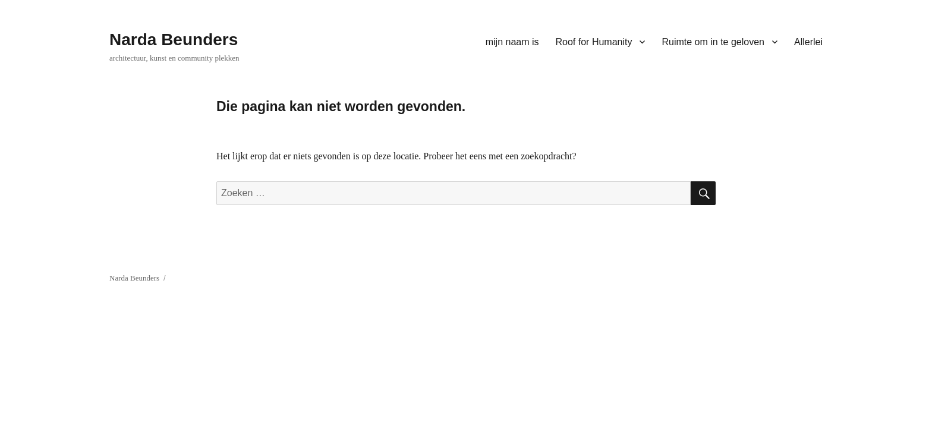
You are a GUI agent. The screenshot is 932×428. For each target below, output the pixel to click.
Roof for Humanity (594, 42)
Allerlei (808, 42)
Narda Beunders (173, 39)
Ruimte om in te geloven (713, 42)
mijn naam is (512, 42)
